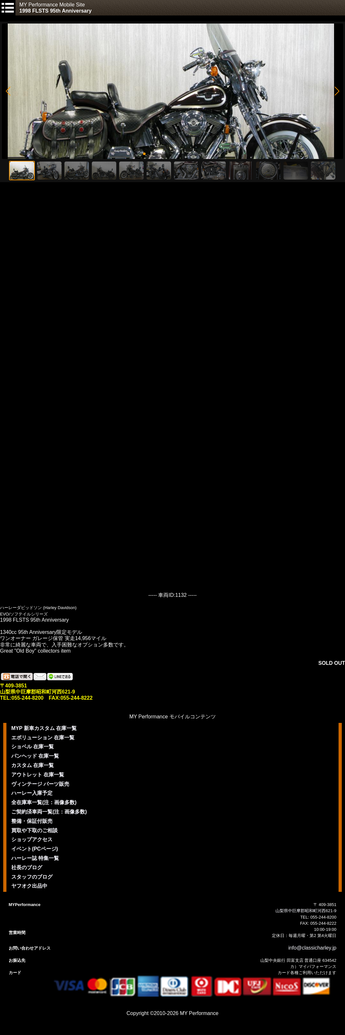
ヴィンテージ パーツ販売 (40, 784)
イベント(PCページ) (34, 849)
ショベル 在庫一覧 (32, 746)
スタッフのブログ (32, 877)
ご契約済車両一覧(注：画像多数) (49, 811)
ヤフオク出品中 (29, 886)
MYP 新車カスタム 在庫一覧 (44, 728)
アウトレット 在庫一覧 (37, 774)
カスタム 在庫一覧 (32, 765)
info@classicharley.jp (312, 948)
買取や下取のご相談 (34, 830)
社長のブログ (26, 867)
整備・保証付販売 (32, 821)
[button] (8, 91)
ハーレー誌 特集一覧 (35, 858)
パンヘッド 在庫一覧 (35, 756)
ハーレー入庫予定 (32, 793)
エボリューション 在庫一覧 (42, 737)
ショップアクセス (32, 839)
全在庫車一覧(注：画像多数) (44, 802)
